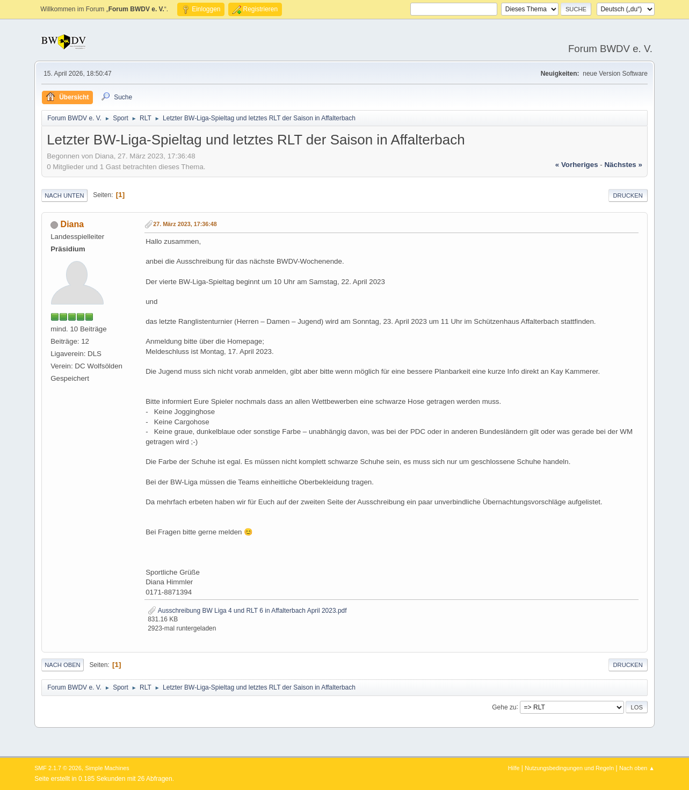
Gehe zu (504, 707)
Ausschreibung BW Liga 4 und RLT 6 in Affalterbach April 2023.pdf (247, 610)
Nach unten (64, 195)
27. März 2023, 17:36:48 (185, 224)
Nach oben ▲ (637, 768)
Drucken (628, 195)
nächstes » (623, 165)
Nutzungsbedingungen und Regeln (569, 768)
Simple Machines (107, 768)
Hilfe (514, 768)
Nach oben (63, 665)
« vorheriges (576, 165)
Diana (72, 224)
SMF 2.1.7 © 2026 (58, 768)
